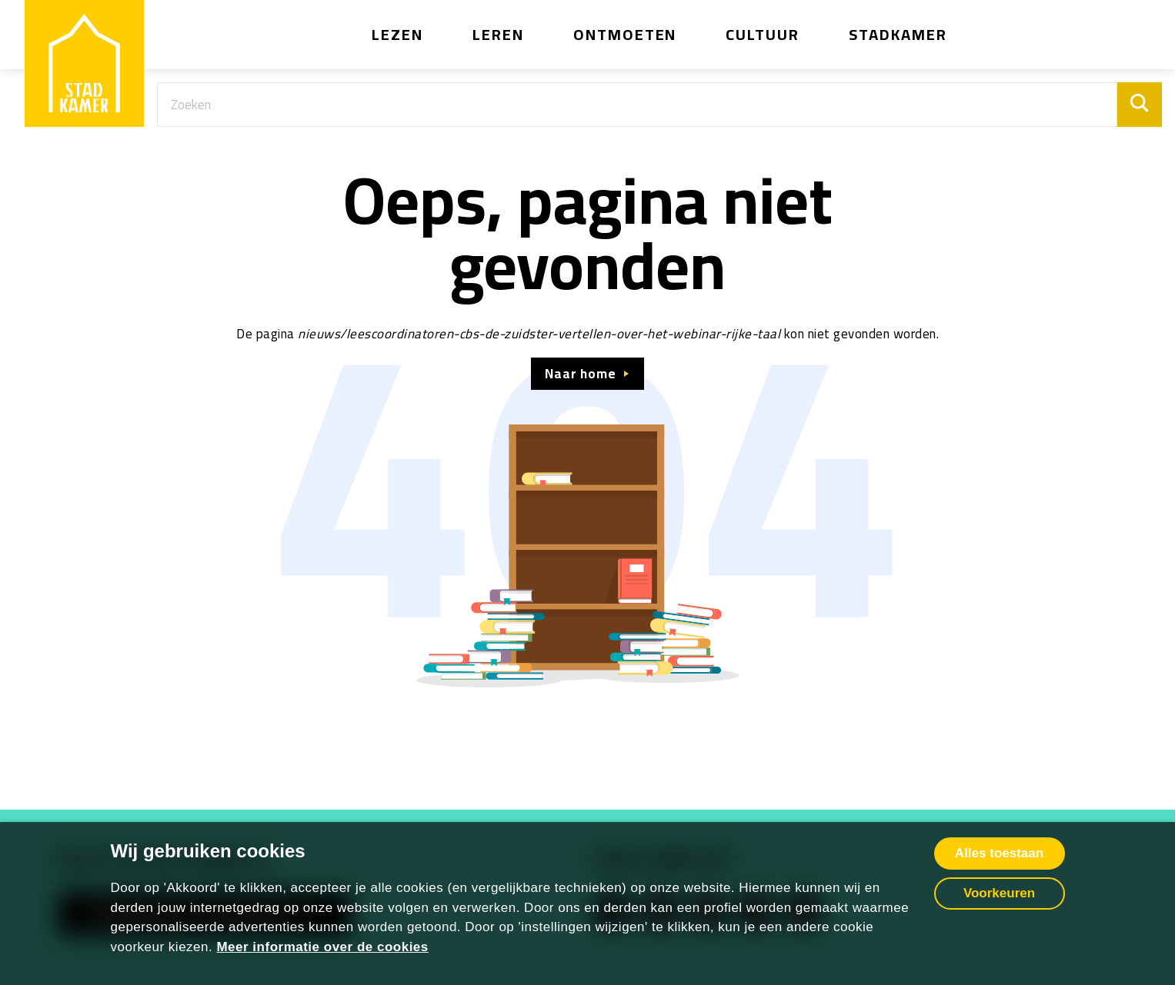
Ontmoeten (625, 34)
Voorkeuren (999, 893)
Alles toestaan (999, 853)
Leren (498, 34)
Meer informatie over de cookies (322, 947)
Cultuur (762, 34)
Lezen (397, 34)
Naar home (580, 373)
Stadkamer (898, 34)
